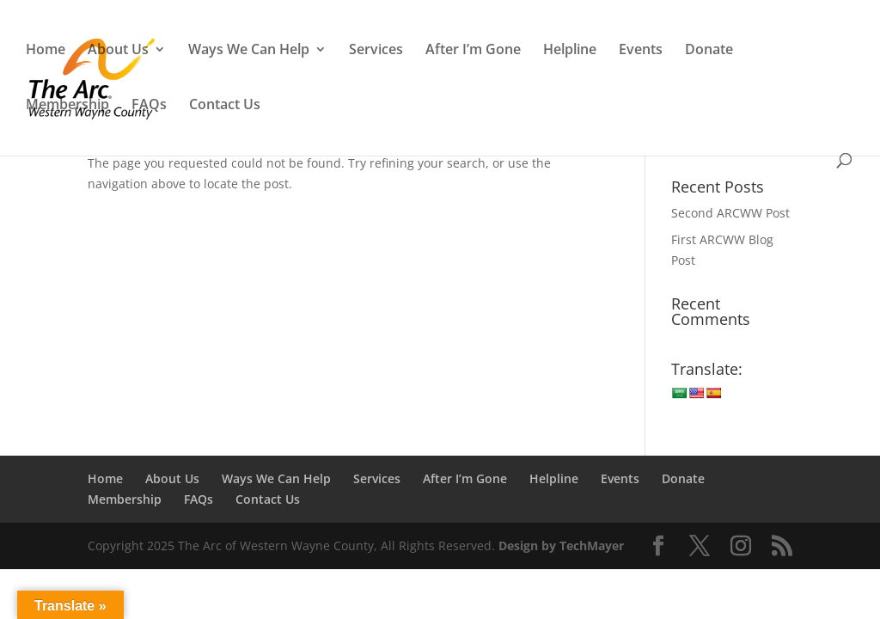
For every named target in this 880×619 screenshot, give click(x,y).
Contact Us (224, 105)
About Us (118, 50)
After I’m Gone (473, 50)
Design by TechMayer (561, 545)
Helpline (569, 50)
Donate (709, 50)
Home (45, 50)
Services (376, 50)
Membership (67, 105)
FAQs (149, 105)
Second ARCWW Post (730, 213)
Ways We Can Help (248, 50)
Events (641, 50)
